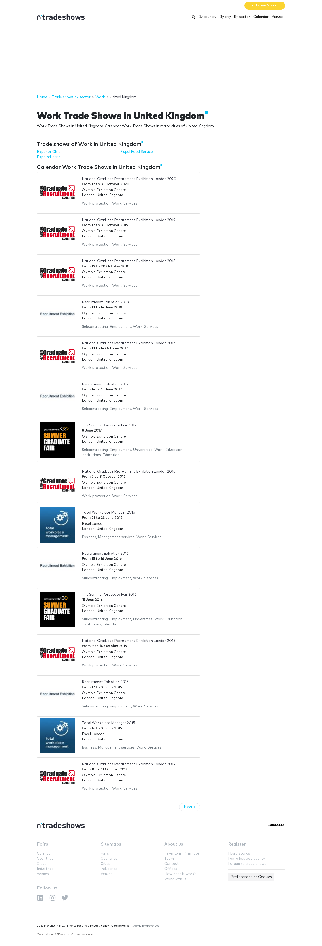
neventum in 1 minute (181, 853)
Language (276, 824)
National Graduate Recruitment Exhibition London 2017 (128, 343)
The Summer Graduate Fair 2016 (109, 594)
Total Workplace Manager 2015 (108, 723)
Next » (189, 807)
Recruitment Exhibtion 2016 (105, 553)
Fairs (42, 844)
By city (225, 17)
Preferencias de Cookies (251, 877)
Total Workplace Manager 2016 (108, 512)
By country (207, 17)
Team (169, 858)
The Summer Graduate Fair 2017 (109, 425)
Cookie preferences (145, 925)
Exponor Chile (49, 152)
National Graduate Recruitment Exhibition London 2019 (128, 220)
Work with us (175, 879)
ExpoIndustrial (49, 157)
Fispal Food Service (136, 152)
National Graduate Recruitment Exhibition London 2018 (129, 261)
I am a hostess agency (246, 858)
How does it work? (180, 874)
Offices (170, 869)
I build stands (239, 853)
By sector (242, 17)
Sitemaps (111, 844)
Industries (45, 869)
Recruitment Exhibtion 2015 (105, 682)
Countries (45, 858)
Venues (278, 17)
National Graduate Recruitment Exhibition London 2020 (129, 179)
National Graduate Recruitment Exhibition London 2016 (128, 471)
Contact (171, 863)
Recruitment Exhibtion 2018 (105, 302)
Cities (42, 863)
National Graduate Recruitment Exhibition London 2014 (129, 764)
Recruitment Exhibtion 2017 (105, 384)
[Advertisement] (161, 58)
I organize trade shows (247, 863)
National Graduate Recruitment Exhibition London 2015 (128, 641)
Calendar (261, 17)
